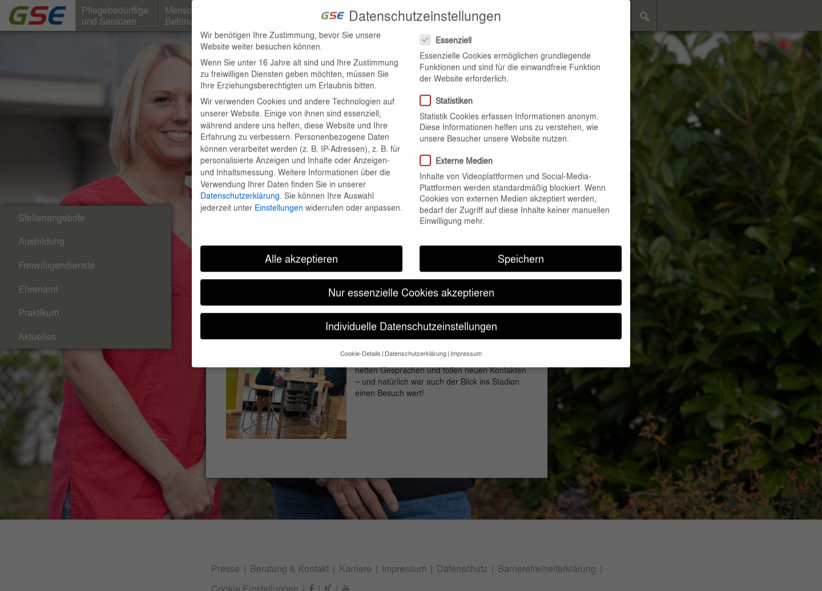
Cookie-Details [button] (360, 338)
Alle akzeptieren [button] (301, 244)
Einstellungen (279, 192)
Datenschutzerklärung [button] (415, 338)
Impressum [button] (466, 338)
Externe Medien (460, 146)
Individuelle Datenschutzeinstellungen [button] (411, 312)
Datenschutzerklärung (240, 181)
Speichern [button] (521, 244)
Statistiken (450, 85)
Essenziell (449, 25)
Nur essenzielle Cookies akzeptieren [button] (411, 278)
